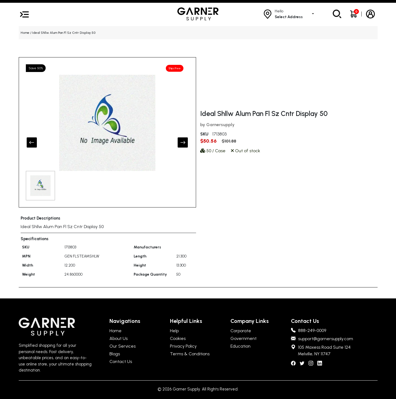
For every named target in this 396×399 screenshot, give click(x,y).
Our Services (122, 346)
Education (240, 346)
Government (243, 338)
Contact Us (120, 361)
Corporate (240, 330)
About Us (118, 338)
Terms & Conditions (190, 353)
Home (25, 33)
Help (174, 330)
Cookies (178, 338)
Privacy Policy (183, 346)
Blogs (114, 353)
